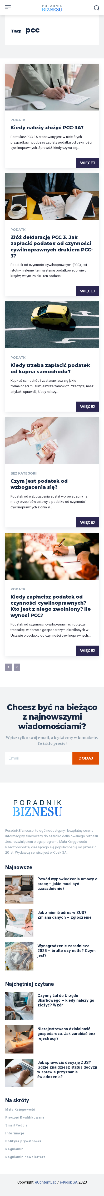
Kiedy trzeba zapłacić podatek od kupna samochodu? (50, 368)
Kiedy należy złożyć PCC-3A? (47, 128)
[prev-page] (8, 667)
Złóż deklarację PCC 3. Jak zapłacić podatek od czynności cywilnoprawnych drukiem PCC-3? (52, 246)
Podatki (19, 120)
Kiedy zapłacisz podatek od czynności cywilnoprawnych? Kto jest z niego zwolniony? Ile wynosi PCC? (51, 606)
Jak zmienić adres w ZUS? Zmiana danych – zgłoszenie (64, 915)
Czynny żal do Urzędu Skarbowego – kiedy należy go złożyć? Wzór (65, 1000)
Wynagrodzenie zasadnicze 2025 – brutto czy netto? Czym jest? (66, 951)
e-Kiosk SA (69, 1182)
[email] (38, 758)
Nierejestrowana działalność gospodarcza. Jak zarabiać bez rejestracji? (66, 1034)
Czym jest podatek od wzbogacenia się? (39, 484)
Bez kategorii (24, 473)
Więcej (87, 162)
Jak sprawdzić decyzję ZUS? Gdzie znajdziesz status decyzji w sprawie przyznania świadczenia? (67, 1069)
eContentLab (46, 1182)
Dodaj (85, 758)
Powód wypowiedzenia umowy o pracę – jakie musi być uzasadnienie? (67, 884)
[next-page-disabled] (17, 667)
